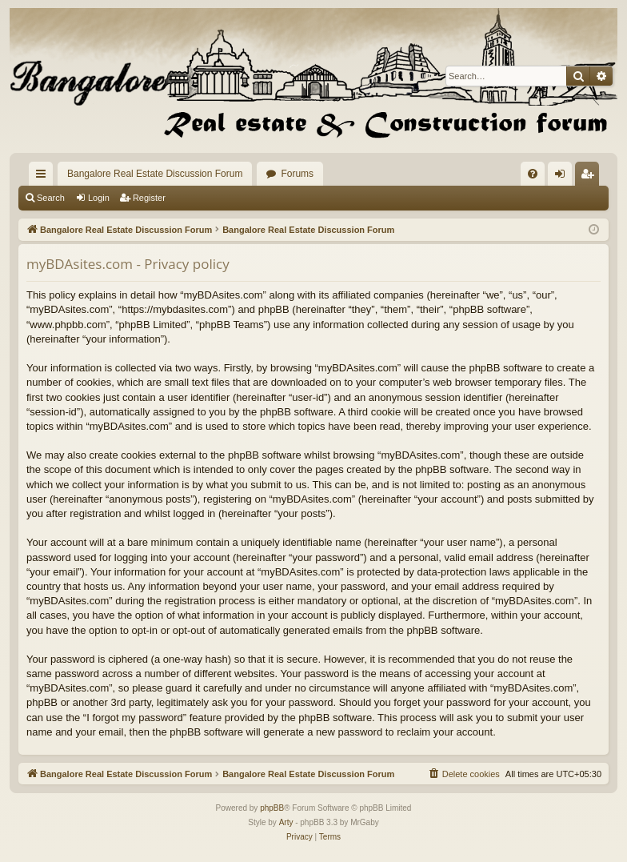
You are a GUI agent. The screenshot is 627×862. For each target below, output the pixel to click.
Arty (286, 822)
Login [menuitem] (563, 177)
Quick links (44, 177)
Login (99, 197)
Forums (297, 173)
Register (149, 197)
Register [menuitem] (590, 177)
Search (51, 197)
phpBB (272, 808)
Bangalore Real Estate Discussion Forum (154, 173)
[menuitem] (533, 174)
